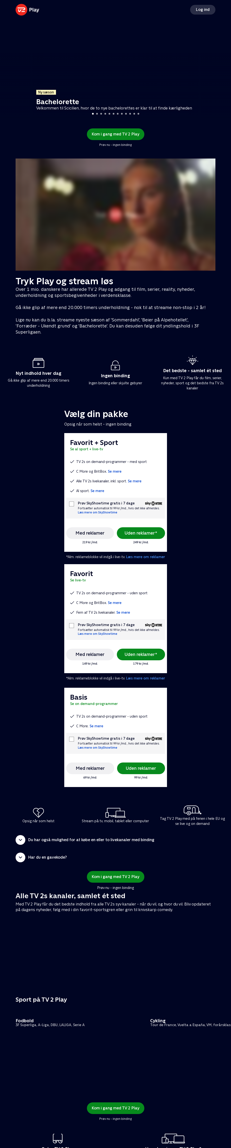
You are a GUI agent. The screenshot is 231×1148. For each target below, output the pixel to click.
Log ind (203, 9)
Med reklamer (89, 533)
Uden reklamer (141, 768)
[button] (115, 840)
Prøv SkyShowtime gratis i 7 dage (106, 503)
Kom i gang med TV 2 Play (115, 134)
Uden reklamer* (141, 533)
